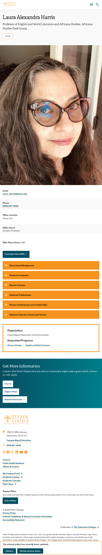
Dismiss (9, 551)
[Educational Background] (51, 265)
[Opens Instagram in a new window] (4, 452)
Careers (6, 459)
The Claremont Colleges (85, 527)
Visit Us (8, 383)
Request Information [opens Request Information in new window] (13, 399)
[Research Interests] (51, 275)
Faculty (8, 36)
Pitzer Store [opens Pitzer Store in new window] (8, 484)
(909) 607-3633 (10, 205)
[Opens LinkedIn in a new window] (16, 452)
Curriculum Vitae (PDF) (15, 254)
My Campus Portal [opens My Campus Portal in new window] (11, 473)
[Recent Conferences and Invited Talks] (51, 304)
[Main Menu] (91, 4)
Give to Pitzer (10, 500)
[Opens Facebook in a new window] (8, 452)
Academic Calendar (12, 480)
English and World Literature (38, 345)
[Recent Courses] (51, 285)
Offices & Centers (11, 466)
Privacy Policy (9, 513)
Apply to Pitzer (11, 391)
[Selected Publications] (51, 295)
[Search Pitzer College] (97, 4)
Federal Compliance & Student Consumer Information (27, 516)
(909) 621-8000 (14, 445)
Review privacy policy (30, 551)
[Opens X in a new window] (12, 452)
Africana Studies (14, 345)
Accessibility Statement (13, 519)
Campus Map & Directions (19, 440)
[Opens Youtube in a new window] (21, 452)
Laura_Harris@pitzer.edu (15, 193)
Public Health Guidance (13, 463)
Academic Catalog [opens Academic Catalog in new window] (11, 477)
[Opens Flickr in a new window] (25, 452)
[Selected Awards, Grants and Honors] (51, 314)
